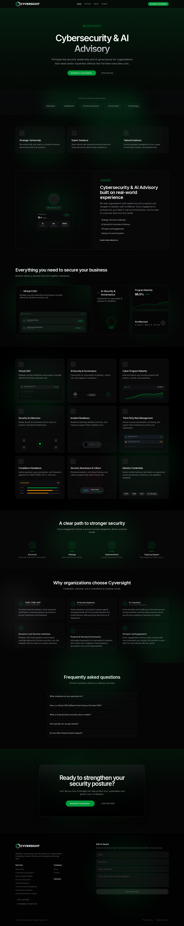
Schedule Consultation (158, 4)
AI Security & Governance (24, 873)
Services (87, 4)
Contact (104, 4)
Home (79, 4)
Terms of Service (162, 920)
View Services (107, 73)
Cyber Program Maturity (24, 876)
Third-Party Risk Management (26, 887)
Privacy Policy (148, 920)
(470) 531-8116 (108, 803)
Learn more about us (109, 240)
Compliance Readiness (23, 890)
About (96, 4)
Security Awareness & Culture (26, 893)
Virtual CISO (19, 869)
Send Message (132, 892)
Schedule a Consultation (81, 73)
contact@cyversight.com (27, 904)
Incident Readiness (22, 883)
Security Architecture (23, 880)
